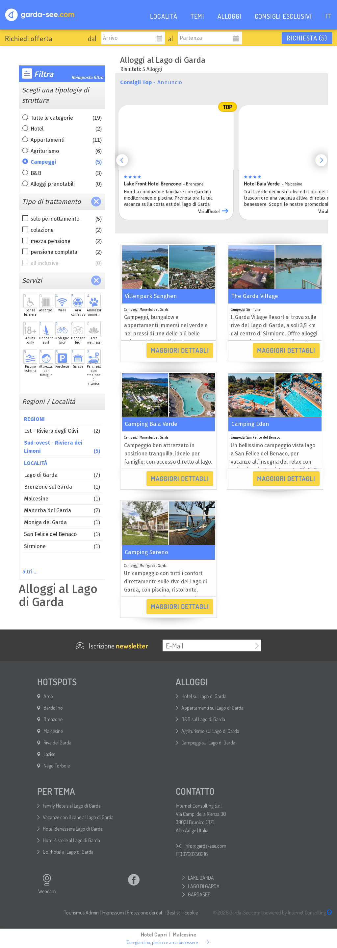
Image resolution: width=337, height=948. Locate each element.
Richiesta (307, 38)
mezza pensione (66, 241)
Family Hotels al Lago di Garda (72, 805)
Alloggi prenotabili (66, 184)
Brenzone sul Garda (62, 487)
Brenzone (53, 719)
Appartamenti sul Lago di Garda (212, 707)
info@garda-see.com (205, 845)
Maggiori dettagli (180, 350)
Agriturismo (66, 151)
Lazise (49, 754)
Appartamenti (66, 140)
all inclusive (66, 263)
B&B (66, 173)
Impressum (113, 912)
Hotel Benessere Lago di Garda (73, 828)
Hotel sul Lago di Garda (203, 696)
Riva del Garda (57, 742)
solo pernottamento (66, 219)
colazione (66, 230)
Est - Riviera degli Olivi (62, 431)
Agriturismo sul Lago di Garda (210, 731)
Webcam (47, 884)
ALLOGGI (230, 16)
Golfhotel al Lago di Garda (68, 851)
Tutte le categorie (66, 118)
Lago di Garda (62, 475)
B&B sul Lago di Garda (203, 719)
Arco (48, 696)
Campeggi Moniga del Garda (145, 566)
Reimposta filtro (87, 77)
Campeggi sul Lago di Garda (208, 742)
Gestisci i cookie (182, 912)
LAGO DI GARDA (204, 886)
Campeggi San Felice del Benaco (255, 438)
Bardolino (53, 707)
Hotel (66, 128)
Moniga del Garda (62, 522)
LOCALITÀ (163, 16)
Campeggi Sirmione (245, 310)
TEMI (197, 16)
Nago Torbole (56, 765)
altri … (30, 572)
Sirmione (62, 546)
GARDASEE (199, 894)
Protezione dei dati (145, 912)
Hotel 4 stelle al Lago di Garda (71, 840)
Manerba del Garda (62, 510)
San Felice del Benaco (62, 534)
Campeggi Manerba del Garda (146, 310)
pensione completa (66, 252)
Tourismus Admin (81, 912)
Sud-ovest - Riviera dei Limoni (62, 447)
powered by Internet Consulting (297, 912)
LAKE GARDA (201, 877)
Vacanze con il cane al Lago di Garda (78, 817)
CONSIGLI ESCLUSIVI (283, 16)
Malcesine (62, 499)
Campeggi (66, 162)
